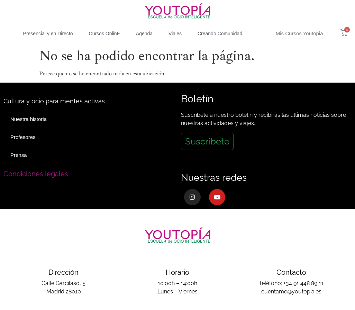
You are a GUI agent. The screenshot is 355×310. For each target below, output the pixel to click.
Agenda (144, 33)
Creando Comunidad (220, 33)
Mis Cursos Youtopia (299, 33)
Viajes (175, 33)
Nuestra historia (28, 119)
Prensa (18, 155)
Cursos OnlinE (104, 33)
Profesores (23, 137)
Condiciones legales (35, 174)
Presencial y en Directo (48, 33)
